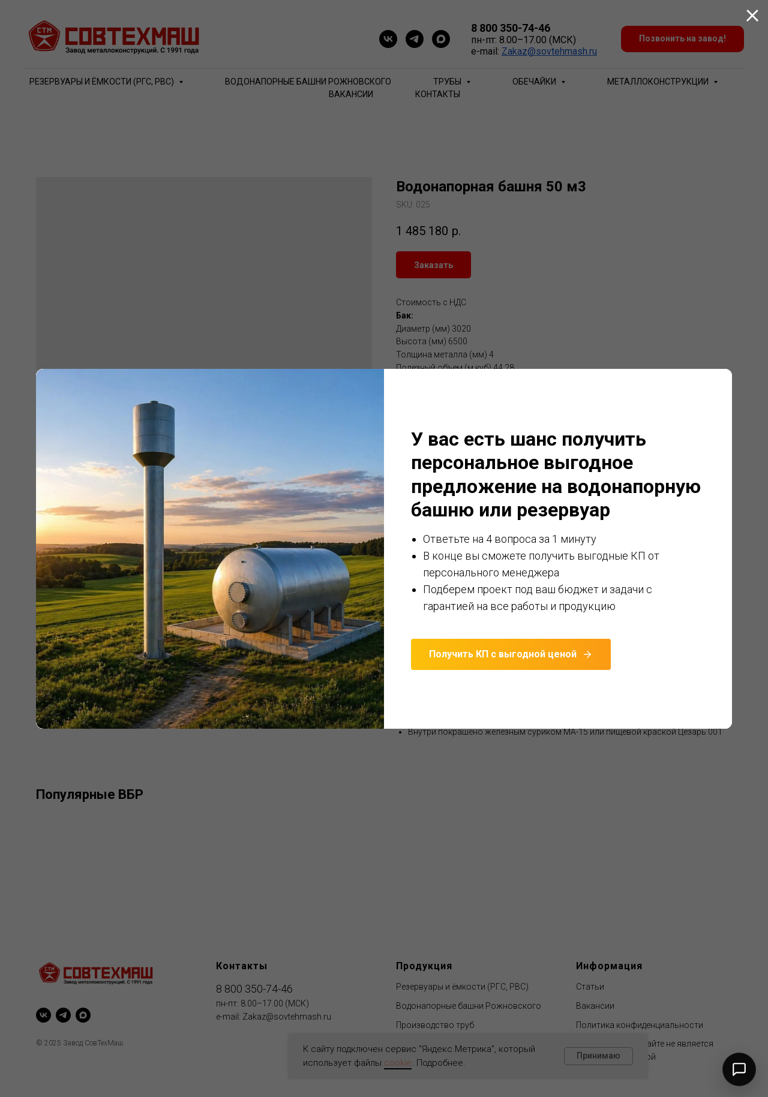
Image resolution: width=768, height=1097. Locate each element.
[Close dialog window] (752, 15)
